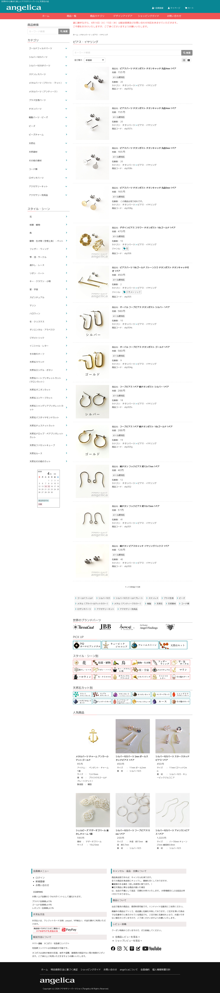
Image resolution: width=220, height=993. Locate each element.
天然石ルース (36, 453)
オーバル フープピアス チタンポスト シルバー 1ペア (145, 307)
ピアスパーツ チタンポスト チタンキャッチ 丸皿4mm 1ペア (148, 68)
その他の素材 (35, 160)
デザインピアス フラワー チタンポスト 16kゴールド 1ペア (147, 227)
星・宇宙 (34, 289)
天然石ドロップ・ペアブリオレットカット (46, 435)
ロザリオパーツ (83, 609)
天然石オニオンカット (40, 389)
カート (189, 8)
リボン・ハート (37, 273)
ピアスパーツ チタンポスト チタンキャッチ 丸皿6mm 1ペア (148, 148)
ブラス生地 (167, 598)
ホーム (45, 16)
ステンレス (152, 598)
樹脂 (148, 603)
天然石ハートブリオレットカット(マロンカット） (45, 380)
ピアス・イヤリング (147, 85)
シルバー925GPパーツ (39, 65)
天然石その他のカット (40, 461)
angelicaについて (129, 969)
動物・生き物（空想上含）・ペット (46, 241)
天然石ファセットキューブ (42, 445)
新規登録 (40, 881)
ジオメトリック (133, 292)
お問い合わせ (174, 16)
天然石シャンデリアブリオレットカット (46, 407)
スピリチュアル (37, 297)
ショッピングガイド (148, 16)
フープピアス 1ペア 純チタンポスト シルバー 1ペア (144, 386)
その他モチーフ (37, 353)
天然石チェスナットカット (42, 425)
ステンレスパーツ (37, 74)
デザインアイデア (122, 16)
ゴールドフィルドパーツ (40, 48)
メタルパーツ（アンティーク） (43, 91)
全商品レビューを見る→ (127, 936)
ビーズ (181, 598)
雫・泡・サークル (38, 257)
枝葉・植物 (35, 224)
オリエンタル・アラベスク (42, 329)
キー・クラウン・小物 (40, 281)
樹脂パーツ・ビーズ (38, 117)
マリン (33, 305)
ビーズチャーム (36, 134)
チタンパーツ (85, 35)
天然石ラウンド (37, 361)
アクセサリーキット (104, 609)
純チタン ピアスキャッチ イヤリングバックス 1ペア (144, 546)
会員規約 (145, 969)
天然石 (158, 603)
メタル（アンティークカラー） (127, 603)
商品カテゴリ (97, 16)
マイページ (174, 8)
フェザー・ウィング (39, 249)
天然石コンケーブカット (41, 397)
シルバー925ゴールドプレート (128, 598)
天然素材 (171, 603)
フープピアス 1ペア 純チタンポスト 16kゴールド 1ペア (146, 426)
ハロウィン (35, 313)
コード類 (184, 603)
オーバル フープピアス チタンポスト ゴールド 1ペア (145, 347)
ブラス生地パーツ (37, 100)
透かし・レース (37, 265)
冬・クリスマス (37, 321)
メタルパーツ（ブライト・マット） (46, 82)
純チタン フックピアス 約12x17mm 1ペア (139, 466)
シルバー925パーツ (38, 57)
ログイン (40, 877)
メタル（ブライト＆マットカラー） (92, 603)
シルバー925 (103, 598)
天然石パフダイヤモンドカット (44, 417)
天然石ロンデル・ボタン (41, 370)
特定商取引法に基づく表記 (64, 969)
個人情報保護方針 (161, 969)
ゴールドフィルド (84, 598)
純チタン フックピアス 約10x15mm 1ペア (139, 506)
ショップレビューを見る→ (128, 940)
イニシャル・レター (39, 345)
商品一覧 (71, 16)
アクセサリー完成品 (127, 609)
